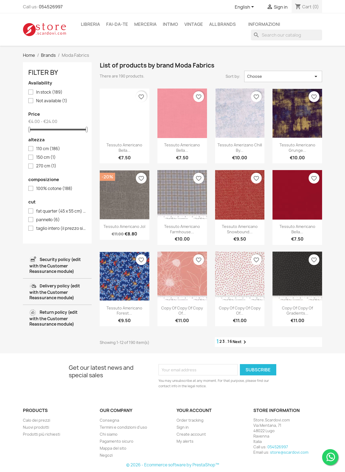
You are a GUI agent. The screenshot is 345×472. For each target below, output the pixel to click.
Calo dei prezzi (36, 420)
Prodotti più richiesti (41, 434)
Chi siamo (109, 434)
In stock (49, 92)
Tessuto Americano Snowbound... (240, 229)
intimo (170, 24)
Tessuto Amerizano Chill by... (240, 147)
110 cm (48, 149)
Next (240, 342)
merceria (145, 24)
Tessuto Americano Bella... (124, 147)
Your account (194, 410)
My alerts (185, 441)
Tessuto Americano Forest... (124, 310)
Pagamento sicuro (116, 441)
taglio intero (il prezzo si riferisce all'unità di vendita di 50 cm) (61, 228)
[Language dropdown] (245, 7)
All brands (222, 24)
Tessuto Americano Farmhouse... (182, 229)
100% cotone (54, 188)
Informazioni (264, 24)
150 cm (46, 157)
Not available (51, 101)
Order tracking (190, 420)
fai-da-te (117, 24)
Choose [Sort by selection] (283, 76)
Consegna (109, 420)
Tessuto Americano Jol (124, 226)
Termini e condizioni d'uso (123, 427)
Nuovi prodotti (36, 427)
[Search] (286, 35)
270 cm (46, 166)
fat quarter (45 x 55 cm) (61, 211)
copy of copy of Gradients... (297, 310)
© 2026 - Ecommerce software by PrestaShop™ (172, 465)
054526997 (51, 7)
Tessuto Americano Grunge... (297, 147)
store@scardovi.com (289, 452)
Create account (191, 434)
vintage (193, 24)
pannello (48, 220)
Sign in (183, 427)
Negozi (106, 455)
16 (230, 341)
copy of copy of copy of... (182, 310)
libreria (90, 24)
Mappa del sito (113, 448)
